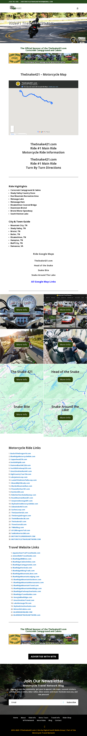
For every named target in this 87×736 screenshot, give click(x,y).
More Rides (41, 720)
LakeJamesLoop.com (18, 477)
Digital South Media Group (54, 730)
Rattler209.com (17, 492)
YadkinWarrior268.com (20, 533)
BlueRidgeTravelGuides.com (24, 594)
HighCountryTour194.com (20, 474)
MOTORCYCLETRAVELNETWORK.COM (26, 539)
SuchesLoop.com (18, 510)
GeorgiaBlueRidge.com (22, 597)
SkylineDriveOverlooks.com (24, 606)
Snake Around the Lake (65, 408)
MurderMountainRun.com (21, 486)
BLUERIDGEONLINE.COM (22, 612)
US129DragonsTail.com (20, 530)
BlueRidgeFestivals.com (22, 568)
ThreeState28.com (19, 524)
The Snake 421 (22, 372)
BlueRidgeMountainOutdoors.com (27, 579)
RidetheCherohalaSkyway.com (23, 495)
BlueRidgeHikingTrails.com (24, 571)
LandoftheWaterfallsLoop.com (24, 480)
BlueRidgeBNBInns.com (22, 559)
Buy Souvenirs (22, 302)
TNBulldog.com (17, 527)
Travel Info (55, 718)
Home (15, 718)
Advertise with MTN (43, 656)
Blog (50, 720)
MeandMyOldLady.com (20, 483)
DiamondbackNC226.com (20, 465)
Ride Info (32, 718)
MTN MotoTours (21, 337)
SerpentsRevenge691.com (22, 501)
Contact (58, 720)
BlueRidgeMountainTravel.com (26, 585)
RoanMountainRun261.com (22, 498)
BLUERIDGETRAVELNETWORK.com (26, 615)
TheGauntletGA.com (19, 513)
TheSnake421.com (18, 521)
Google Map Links (65, 337)
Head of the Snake (65, 372)
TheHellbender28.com (20, 518)
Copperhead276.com (18, 459)
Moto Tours (43, 718)
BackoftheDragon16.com (20, 453)
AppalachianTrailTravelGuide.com (26, 553)
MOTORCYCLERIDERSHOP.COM (23, 536)
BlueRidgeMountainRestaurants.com (28, 582)
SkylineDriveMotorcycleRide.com (24, 504)
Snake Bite (22, 406)
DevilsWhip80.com (17, 462)
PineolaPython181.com (20, 489)
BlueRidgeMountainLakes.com (25, 574)
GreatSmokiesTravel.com (23, 600)
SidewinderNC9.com (19, 507)
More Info (21, 309)
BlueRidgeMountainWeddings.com (27, 588)
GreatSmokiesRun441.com (21, 471)
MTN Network (28, 720)
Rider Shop (67, 718)
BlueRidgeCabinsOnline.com (24, 562)
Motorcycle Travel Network (43, 733)
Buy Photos (65, 302)
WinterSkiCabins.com (22, 609)
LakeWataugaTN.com (22, 603)
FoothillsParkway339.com (20, 468)
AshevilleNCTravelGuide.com (24, 556)
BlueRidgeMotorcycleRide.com (22, 456)
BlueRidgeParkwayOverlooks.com (27, 591)
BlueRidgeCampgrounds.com (24, 565)
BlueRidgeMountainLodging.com (26, 576)
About (23, 718)
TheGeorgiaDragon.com (21, 515)
